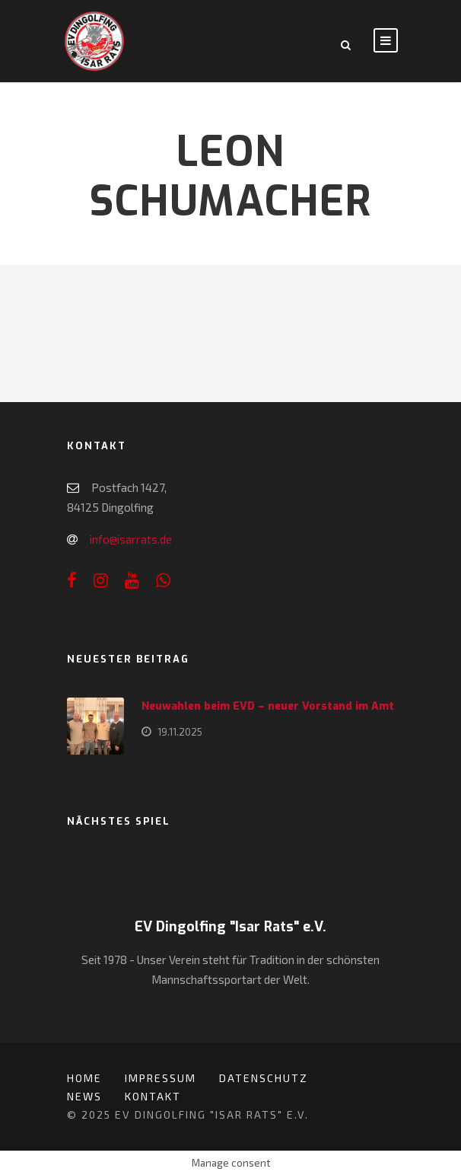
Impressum (160, 1077)
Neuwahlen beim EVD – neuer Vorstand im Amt (267, 706)
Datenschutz (263, 1077)
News (84, 1096)
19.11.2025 (179, 732)
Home (84, 1077)
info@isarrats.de (131, 539)
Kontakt (153, 1096)
